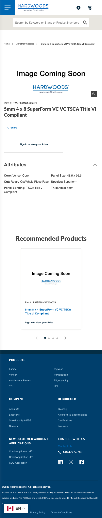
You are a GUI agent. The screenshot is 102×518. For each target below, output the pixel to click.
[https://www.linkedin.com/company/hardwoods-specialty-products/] (61, 463)
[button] (45, 338)
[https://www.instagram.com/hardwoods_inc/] (72, 463)
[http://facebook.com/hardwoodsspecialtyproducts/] (82, 463)
